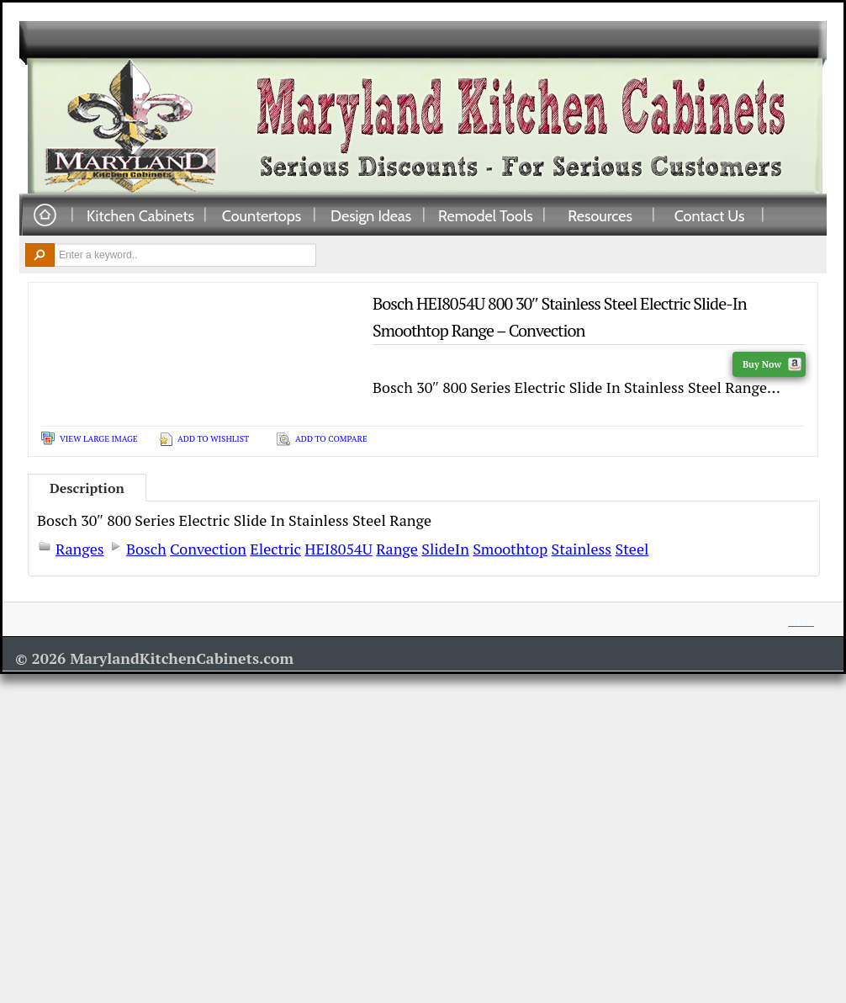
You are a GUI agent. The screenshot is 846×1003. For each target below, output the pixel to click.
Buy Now (772, 364)
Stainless (582, 549)
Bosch (146, 549)
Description (87, 488)
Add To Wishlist (213, 438)
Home (44, 216)
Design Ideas (370, 215)
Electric (275, 549)
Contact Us (709, 215)
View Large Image (99, 438)
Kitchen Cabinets (140, 215)
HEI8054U (338, 549)
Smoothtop (510, 549)
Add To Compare (331, 438)
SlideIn (445, 549)
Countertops (261, 215)
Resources (600, 215)
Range (397, 549)
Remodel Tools (485, 215)
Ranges (80, 549)
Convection (208, 549)
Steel (632, 549)
